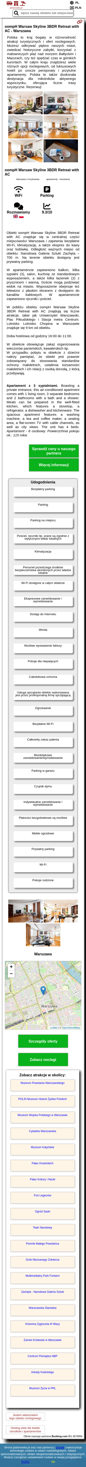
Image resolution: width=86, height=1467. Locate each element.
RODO (25, 1462)
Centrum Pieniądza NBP (42, 1356)
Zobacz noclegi (43, 1060)
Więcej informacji (54, 465)
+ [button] (11, 967)
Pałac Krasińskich (42, 1163)
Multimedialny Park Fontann (42, 1275)
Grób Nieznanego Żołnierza (42, 1259)
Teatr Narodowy (42, 1227)
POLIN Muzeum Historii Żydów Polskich (42, 1099)
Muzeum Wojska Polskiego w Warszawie (42, 1115)
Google (60, 1447)
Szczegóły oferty (42, 1041)
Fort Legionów (42, 1195)
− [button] (11, 974)
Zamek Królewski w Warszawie (42, 1340)
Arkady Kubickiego (42, 1372)
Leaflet (54, 1027)
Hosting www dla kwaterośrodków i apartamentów (25, 1429)
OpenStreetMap (71, 1027)
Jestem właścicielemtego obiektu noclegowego (25, 1417)
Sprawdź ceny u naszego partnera (53, 451)
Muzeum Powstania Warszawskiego (43, 1083)
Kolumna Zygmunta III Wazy (42, 1324)
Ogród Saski (42, 1211)
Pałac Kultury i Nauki (42, 1179)
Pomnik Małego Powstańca (42, 1243)
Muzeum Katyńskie (42, 1147)
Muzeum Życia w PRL (42, 1388)
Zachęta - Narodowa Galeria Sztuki (42, 1291)
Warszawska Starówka (42, 1308)
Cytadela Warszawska (42, 1131)
